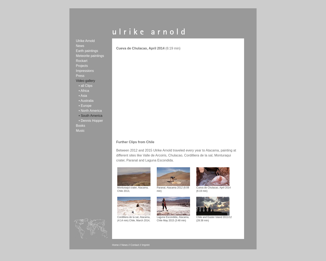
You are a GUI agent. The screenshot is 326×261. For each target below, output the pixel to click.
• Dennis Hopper (91, 120)
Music (80, 130)
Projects (82, 66)
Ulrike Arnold (85, 41)
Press (80, 76)
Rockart (81, 61)
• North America (90, 110)
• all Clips (85, 85)
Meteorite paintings (90, 56)
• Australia (86, 100)
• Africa (84, 90)
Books (80, 125)
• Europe (85, 105)
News (80, 46)
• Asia (83, 95)
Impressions (85, 71)
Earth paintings (87, 51)
